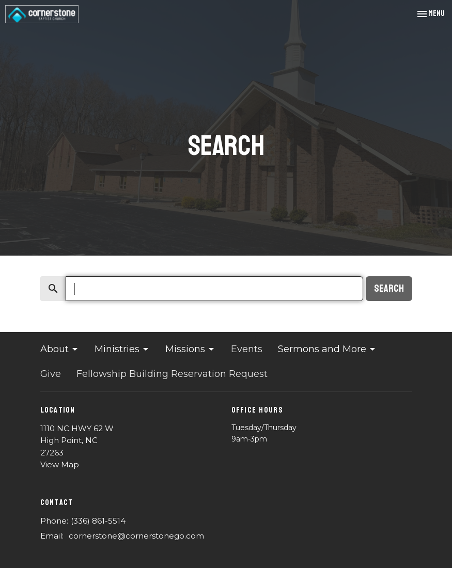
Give (50, 374)
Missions (190, 349)
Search (389, 288)
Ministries (122, 349)
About (59, 349)
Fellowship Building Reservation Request (172, 374)
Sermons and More (327, 349)
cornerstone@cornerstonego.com (136, 536)
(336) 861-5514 (98, 521)
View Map (59, 464)
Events (246, 349)
